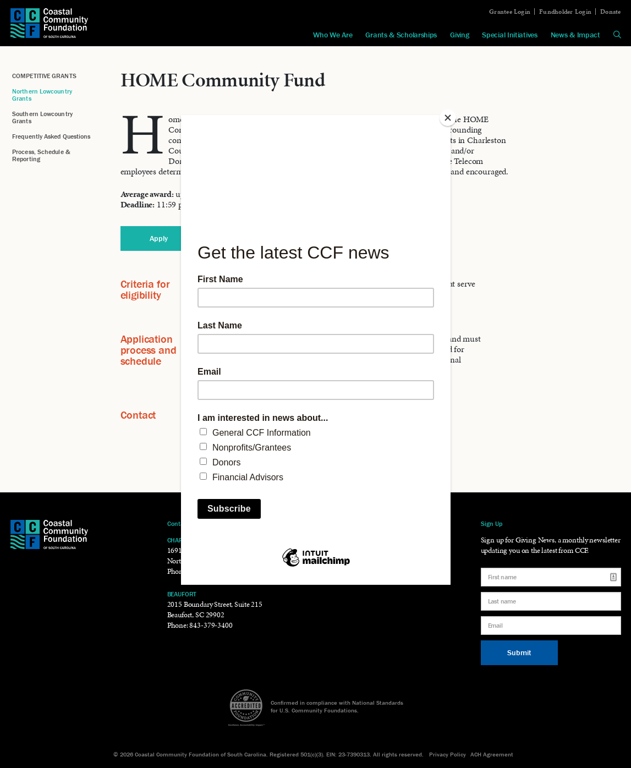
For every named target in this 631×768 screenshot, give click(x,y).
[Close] (448, 117)
